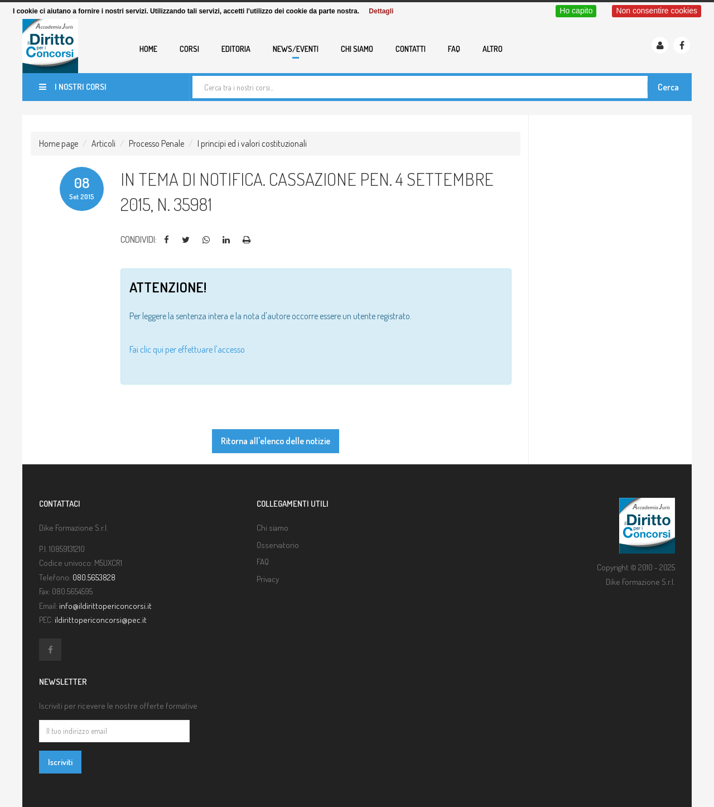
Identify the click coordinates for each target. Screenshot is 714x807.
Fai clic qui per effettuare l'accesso (187, 349)
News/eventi (296, 49)
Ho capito (575, 10)
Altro (493, 49)
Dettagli (381, 11)
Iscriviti (60, 762)
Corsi (189, 49)
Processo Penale (156, 143)
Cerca (668, 87)
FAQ (454, 49)
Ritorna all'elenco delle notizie (275, 440)
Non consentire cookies (656, 10)
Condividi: (138, 239)
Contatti (410, 49)
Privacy (268, 579)
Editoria (235, 49)
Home (148, 49)
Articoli (103, 143)
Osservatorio (278, 545)
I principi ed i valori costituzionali (252, 143)
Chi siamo (357, 49)
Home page (58, 143)
